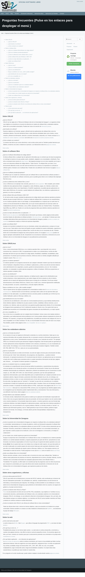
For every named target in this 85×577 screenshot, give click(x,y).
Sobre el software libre (11, 49)
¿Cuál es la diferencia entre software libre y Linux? (21, 56)
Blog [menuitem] (12, 15)
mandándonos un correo (9, 540)
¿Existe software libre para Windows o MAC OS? (21, 58)
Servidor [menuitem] (17, 15)
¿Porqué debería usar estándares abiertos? (19, 88)
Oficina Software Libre (35, 2)
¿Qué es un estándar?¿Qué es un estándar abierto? (22, 86)
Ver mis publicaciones (74, 75)
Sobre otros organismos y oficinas (14, 101)
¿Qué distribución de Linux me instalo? (18, 75)
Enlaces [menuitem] (68, 48)
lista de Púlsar (56, 454)
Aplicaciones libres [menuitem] (39, 15)
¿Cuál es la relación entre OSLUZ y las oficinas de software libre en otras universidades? (31, 107)
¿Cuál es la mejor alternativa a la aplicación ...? (20, 60)
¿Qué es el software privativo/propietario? (19, 53)
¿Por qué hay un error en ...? (15, 114)
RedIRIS (50, 512)
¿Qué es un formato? (13, 81)
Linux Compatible (31, 326)
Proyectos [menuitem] (78, 45)
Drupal (23, 526)
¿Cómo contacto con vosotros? (16, 47)
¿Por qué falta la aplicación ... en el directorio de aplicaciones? (24, 116)
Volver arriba (6, 151)
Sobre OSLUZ (9, 41)
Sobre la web (8, 109)
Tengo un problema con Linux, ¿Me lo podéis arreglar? (22, 73)
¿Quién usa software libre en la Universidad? (20, 99)
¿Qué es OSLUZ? (13, 43)
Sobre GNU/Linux (10, 64)
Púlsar (5, 495)
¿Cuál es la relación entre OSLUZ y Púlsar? (19, 105)
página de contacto (52, 148)
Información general (46, 130)
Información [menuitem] (69, 45)
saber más (19, 261)
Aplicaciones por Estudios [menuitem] (52, 15)
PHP (49, 526)
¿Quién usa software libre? (15, 62)
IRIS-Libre (16, 514)
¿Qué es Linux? (12, 66)
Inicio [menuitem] (2, 15)
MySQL (8, 528)
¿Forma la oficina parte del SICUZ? (17, 103)
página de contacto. (55, 556)
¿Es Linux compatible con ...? (16, 77)
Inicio (2, 34)
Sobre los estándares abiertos (13, 79)
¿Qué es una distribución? (15, 71)
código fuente (25, 165)
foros (40, 454)
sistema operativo (40, 187)
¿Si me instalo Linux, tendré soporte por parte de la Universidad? (25, 96)
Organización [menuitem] (76, 48)
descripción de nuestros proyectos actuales (46, 141)
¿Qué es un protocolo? (14, 84)
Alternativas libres (37, 220)
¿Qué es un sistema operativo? (16, 69)
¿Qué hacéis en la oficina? (15, 45)
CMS (16, 526)
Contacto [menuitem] (62, 15)
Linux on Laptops (43, 326)
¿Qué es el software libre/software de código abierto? (22, 51)
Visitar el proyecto (74, 63)
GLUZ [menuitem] (7, 15)
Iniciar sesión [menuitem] (80, 1)
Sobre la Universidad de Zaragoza (14, 90)
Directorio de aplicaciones (14, 213)
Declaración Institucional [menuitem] (26, 15)
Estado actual (49, 236)
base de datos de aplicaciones (13, 545)
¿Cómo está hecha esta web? (16, 111)
